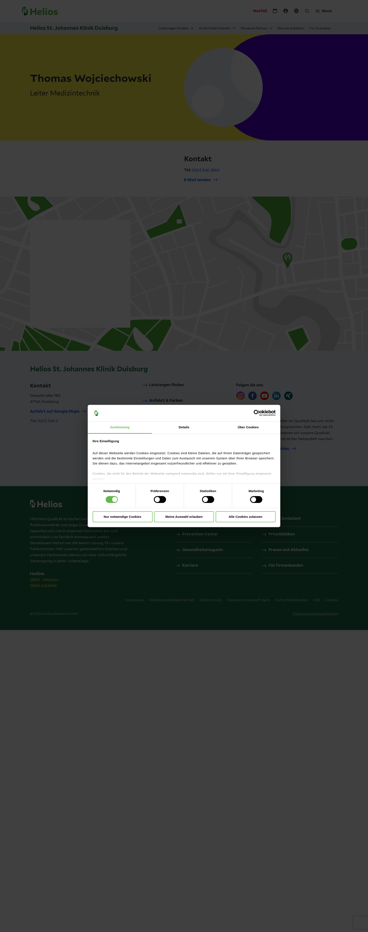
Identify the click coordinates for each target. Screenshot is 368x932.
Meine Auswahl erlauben (184, 516)
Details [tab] (184, 427)
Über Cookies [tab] (248, 427)
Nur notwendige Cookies (122, 516)
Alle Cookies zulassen (246, 516)
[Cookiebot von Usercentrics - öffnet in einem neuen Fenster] (257, 413)
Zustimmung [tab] (120, 427)
